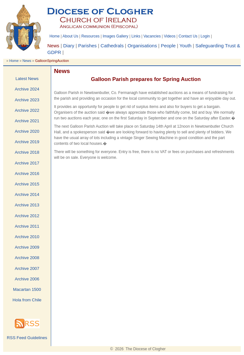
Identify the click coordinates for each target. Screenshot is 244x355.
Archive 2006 (27, 279)
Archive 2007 (27, 268)
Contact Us (188, 36)
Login (205, 36)
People (168, 45)
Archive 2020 (27, 131)
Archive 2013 (27, 205)
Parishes (87, 45)
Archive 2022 (27, 110)
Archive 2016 (27, 173)
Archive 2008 (27, 257)
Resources (90, 36)
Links (136, 36)
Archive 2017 (27, 163)
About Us (70, 36)
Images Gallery (115, 36)
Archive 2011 (27, 226)
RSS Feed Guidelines (27, 337)
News (27, 61)
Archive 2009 (27, 247)
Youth (186, 45)
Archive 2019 (27, 141)
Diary (68, 45)
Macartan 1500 (27, 289)
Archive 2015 (27, 184)
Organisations (142, 45)
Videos (169, 36)
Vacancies (151, 36)
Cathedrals (112, 45)
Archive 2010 (27, 236)
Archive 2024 (27, 89)
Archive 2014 (27, 194)
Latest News (27, 78)
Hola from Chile (27, 300)
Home (55, 36)
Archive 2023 (27, 99)
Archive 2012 (27, 215)
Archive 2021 (27, 120)
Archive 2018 (27, 152)
